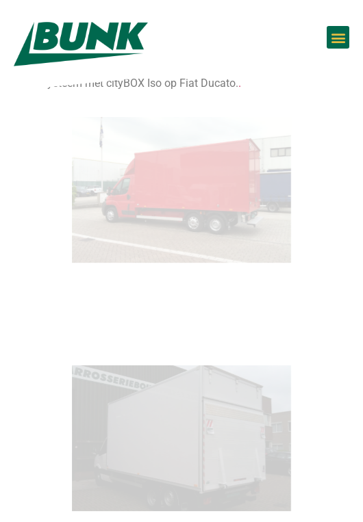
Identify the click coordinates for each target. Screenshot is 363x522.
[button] (338, 37)
